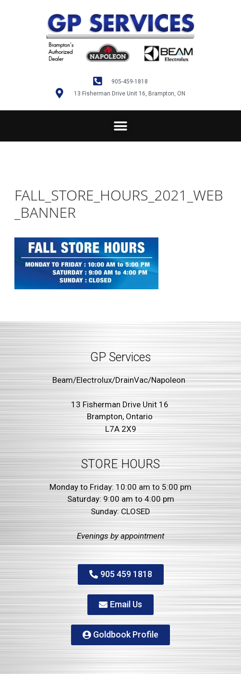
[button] (121, 126)
